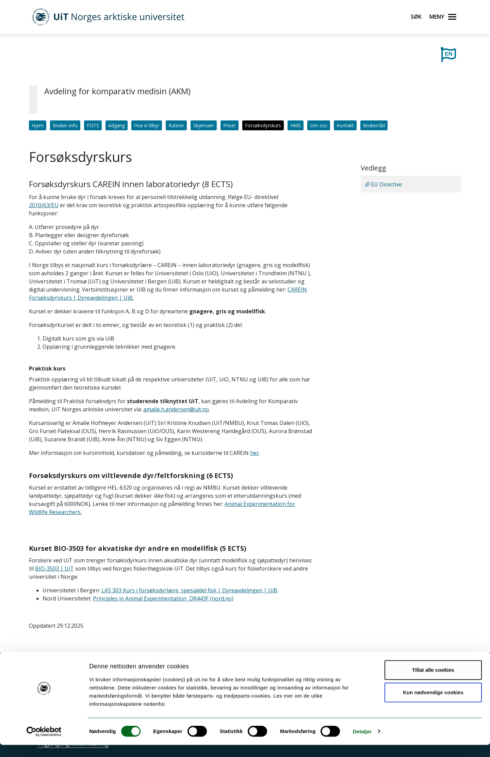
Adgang (116, 125)
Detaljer (362, 743)
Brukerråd (374, 125)
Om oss (318, 125)
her (254, 453)
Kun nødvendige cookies (433, 704)
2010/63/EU (44, 205)
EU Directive (383, 184)
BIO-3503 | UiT (54, 568)
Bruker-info (65, 125)
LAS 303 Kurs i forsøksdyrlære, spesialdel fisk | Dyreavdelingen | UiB (189, 590)
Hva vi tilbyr (146, 125)
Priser (229, 125)
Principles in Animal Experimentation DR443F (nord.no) (163, 598)
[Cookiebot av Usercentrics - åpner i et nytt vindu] (44, 744)
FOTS (93, 125)
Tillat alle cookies (433, 682)
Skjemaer (203, 125)
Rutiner (176, 125)
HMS (295, 125)
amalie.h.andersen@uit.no (176, 409)
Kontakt (345, 125)
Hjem (38, 125)
